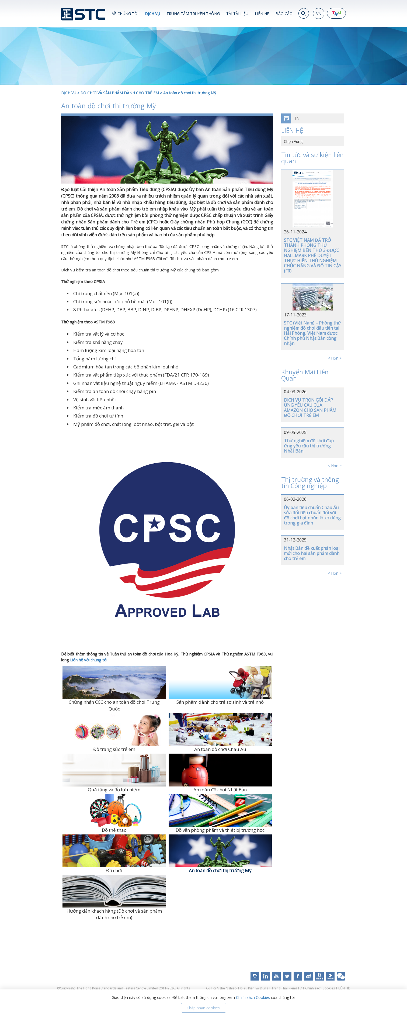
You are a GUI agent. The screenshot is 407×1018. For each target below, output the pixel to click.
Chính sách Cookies (320, 988)
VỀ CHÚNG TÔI (125, 13)
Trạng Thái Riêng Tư (287, 988)
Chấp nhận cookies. (204, 1007)
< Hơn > (335, 358)
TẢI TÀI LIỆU (237, 13)
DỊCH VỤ (152, 13)
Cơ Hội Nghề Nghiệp (222, 988)
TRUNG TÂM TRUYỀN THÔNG (193, 13)
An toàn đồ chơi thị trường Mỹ (189, 92)
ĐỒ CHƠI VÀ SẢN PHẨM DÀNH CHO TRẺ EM (120, 92)
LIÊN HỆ (262, 13)
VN (318, 13)
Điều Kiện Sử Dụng (254, 988)
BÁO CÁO (284, 13)
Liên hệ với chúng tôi (88, 659)
